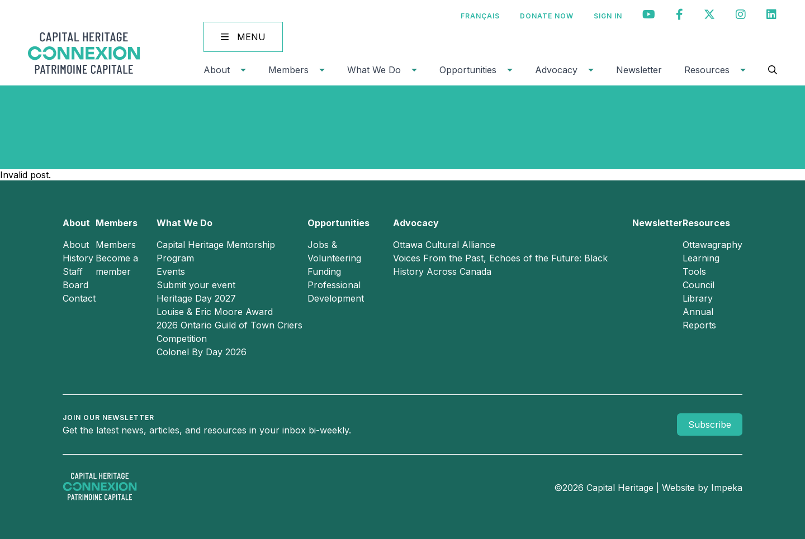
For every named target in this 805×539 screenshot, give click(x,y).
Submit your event (196, 284)
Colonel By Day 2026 (202, 351)
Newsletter (639, 69)
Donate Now (547, 16)
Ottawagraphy (712, 244)
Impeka (726, 487)
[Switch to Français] (480, 16)
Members (288, 69)
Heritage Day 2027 (196, 298)
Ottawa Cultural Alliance (444, 244)
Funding (324, 271)
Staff (73, 271)
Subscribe (709, 424)
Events (171, 271)
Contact (79, 298)
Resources (707, 69)
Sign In (608, 16)
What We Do (374, 69)
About (216, 69)
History (78, 258)
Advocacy (556, 69)
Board (75, 284)
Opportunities (467, 69)
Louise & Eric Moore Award (215, 311)
